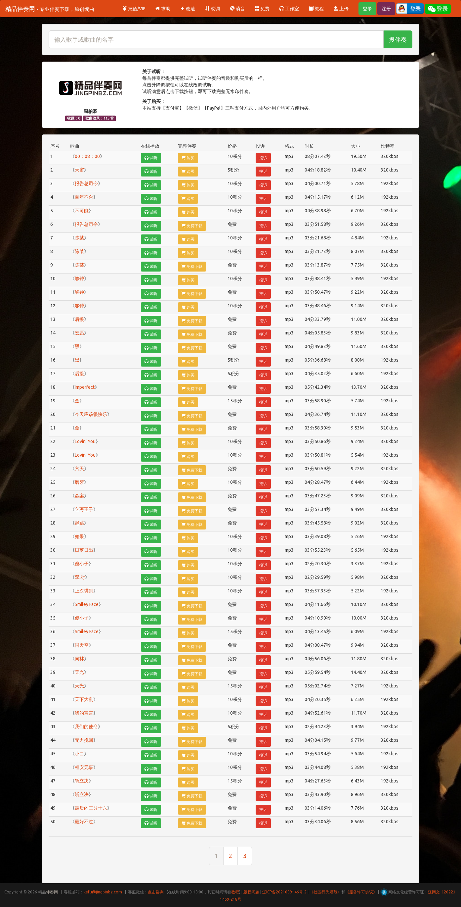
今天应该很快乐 (91, 414)
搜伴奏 (398, 39)
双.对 (80, 577)
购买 (188, 158)
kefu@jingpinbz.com (103, 892)
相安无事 (84, 767)
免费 (262, 8)
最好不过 (84, 821)
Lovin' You (85, 441)
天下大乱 (84, 699)
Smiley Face (87, 604)
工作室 (289, 8)
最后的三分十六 (91, 808)
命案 (79, 495)
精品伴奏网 (49, 8)
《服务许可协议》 (361, 892)
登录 (367, 8)
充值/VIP (134, 8)
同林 (79, 658)
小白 (79, 753)
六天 (79, 468)
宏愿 (79, 332)
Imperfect (85, 387)
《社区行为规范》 (325, 892)
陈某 (79, 237)
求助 (162, 8)
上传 (341, 8)
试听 (151, 158)
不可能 (82, 210)
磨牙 (79, 482)
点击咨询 (156, 892)
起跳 (79, 523)
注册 (386, 8)
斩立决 (82, 780)
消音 (237, 8)
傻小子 (82, 563)
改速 (187, 8)
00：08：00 (87, 156)
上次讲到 (84, 590)
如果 (79, 536)
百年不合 (84, 197)
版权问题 (251, 892)
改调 (212, 8)
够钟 (79, 278)
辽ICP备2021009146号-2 (284, 892)
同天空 (82, 645)
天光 (79, 672)
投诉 (263, 158)
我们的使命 (86, 726)
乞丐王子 (84, 509)
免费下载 (192, 226)
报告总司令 (86, 183)
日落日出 (84, 550)
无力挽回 (84, 740)
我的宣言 (84, 713)
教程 (316, 8)
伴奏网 (52, 892)
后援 (79, 319)
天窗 (79, 170)
